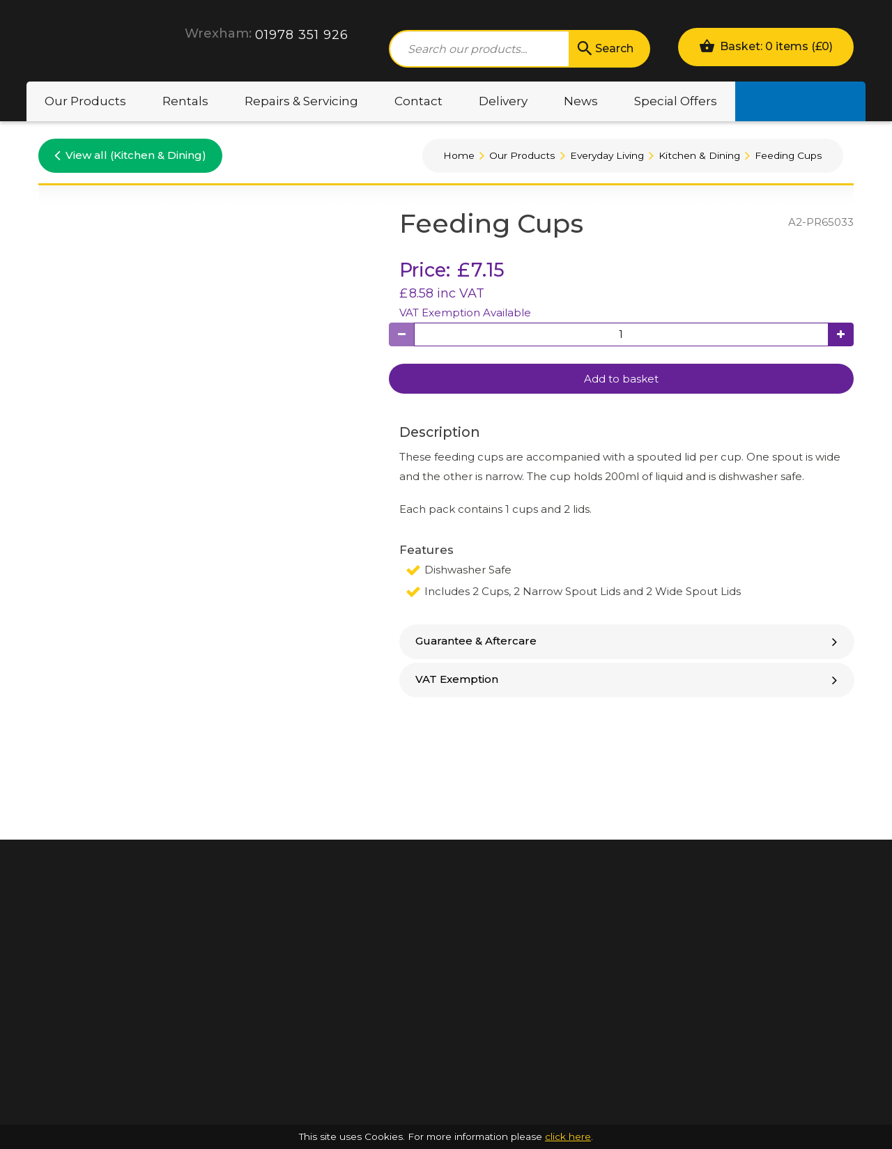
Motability (800, 101)
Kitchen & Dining (699, 155)
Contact (418, 101)
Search (604, 49)
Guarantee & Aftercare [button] (627, 640)
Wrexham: (218, 33)
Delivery (503, 101)
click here (568, 1136)
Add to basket (621, 378)
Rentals (185, 101)
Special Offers (675, 101)
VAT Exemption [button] (627, 679)
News (581, 101)
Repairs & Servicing (301, 101)
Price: (424, 270)
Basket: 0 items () (766, 46)
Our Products (85, 101)
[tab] (626, 641)
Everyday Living (607, 155)
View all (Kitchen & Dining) (130, 154)
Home (459, 155)
